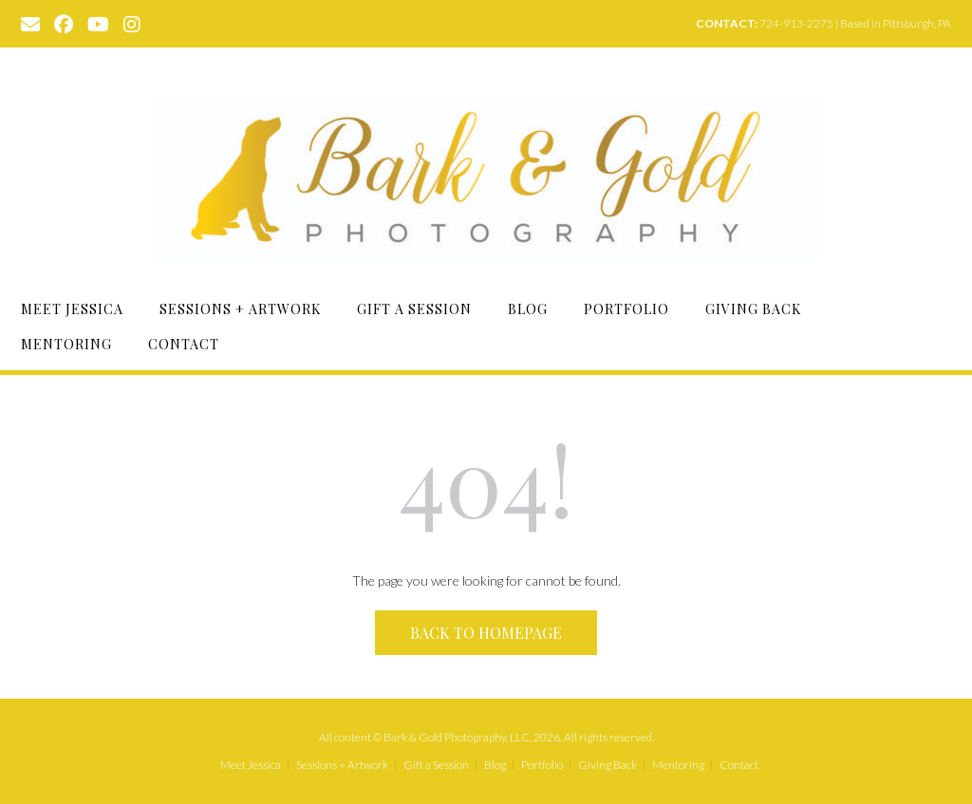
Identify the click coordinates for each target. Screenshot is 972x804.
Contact (183, 344)
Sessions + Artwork (240, 309)
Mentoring (66, 344)
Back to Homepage (486, 633)
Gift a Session (414, 309)
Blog (528, 309)
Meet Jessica (72, 309)
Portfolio (626, 309)
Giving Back (753, 309)
